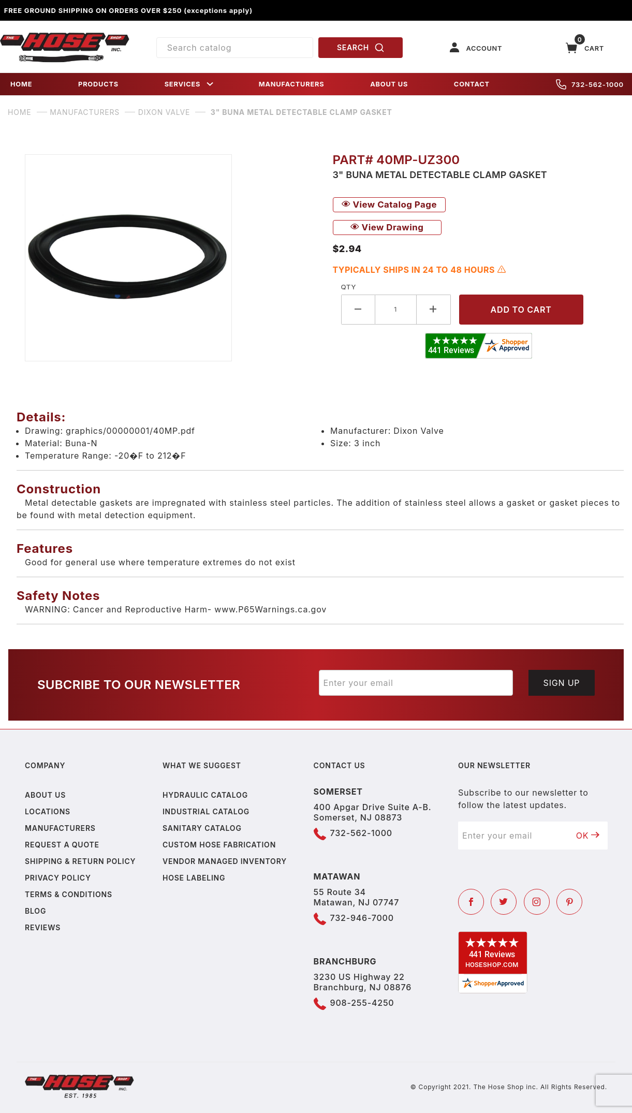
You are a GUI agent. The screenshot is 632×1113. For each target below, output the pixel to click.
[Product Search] (235, 47)
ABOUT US (389, 84)
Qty (348, 287)
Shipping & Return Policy (80, 861)
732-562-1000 (590, 84)
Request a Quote (62, 844)
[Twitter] (504, 902)
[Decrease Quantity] (358, 309)
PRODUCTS (98, 84)
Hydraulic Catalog (205, 794)
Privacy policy (58, 877)
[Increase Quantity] (434, 309)
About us (45, 794)
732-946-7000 (362, 918)
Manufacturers (60, 828)
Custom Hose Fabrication (219, 844)
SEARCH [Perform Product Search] (361, 47)
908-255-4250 (362, 1003)
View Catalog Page (389, 204)
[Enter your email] (416, 683)
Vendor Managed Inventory (225, 861)
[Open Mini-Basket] (585, 47)
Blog (35, 910)
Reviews (43, 927)
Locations (47, 811)
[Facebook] (471, 902)
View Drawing (387, 227)
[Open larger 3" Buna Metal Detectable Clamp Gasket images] (170, 257)
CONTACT (472, 84)
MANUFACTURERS (292, 84)
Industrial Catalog (206, 811)
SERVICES (190, 84)
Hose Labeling (194, 877)
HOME (21, 84)
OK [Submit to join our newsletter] (588, 835)
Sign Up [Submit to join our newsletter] (561, 683)
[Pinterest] (569, 902)
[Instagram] (537, 902)
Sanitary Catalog (202, 828)
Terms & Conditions (68, 894)
